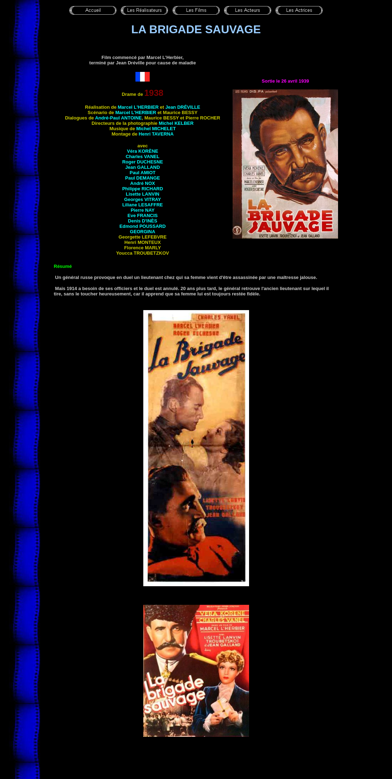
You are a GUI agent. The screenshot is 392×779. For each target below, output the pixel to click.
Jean (142, 167)
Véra (142, 151)
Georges (142, 199)
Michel (176, 123)
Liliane (142, 204)
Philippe (142, 188)
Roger (142, 162)
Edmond (142, 226)
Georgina (142, 231)
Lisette (142, 194)
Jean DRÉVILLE (182, 107)
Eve (143, 215)
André (142, 183)
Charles (142, 156)
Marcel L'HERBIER (138, 107)
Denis (142, 221)
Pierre (143, 210)
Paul (142, 172)
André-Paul (118, 118)
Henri (156, 134)
